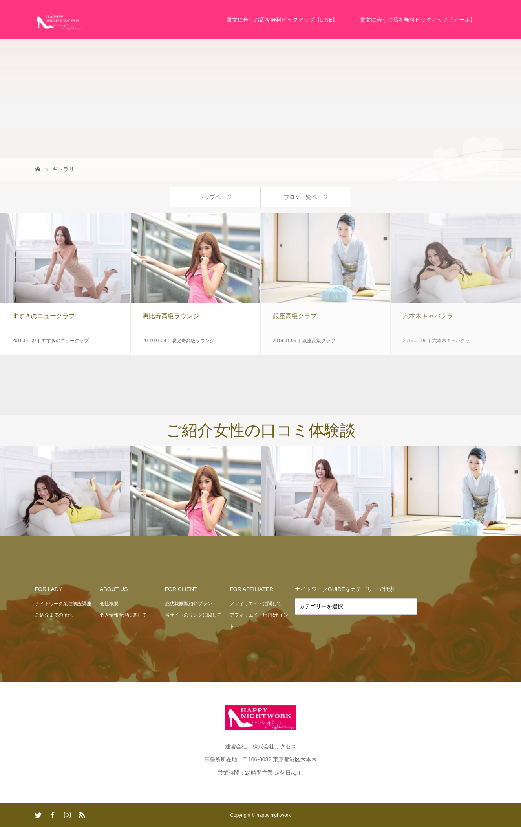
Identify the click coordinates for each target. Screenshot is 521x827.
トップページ (215, 197)
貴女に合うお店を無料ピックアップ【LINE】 (282, 20)
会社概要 (109, 603)
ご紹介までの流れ (54, 615)
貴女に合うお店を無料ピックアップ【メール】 (417, 20)
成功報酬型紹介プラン (188, 603)
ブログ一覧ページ (306, 197)
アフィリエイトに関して (256, 603)
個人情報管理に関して (123, 615)
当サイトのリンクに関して (193, 615)
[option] (65, 491)
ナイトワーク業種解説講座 (63, 603)
